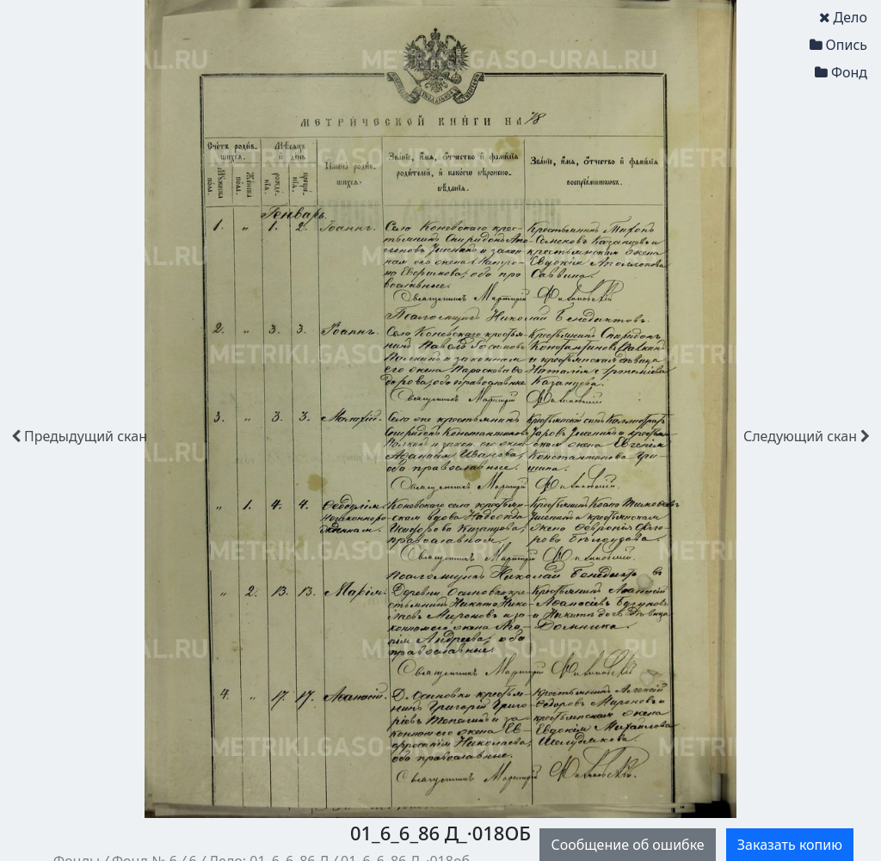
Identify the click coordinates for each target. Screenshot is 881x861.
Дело (843, 17)
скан (79, 436)
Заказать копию (789, 844)
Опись (838, 44)
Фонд (841, 72)
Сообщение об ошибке (627, 844)
